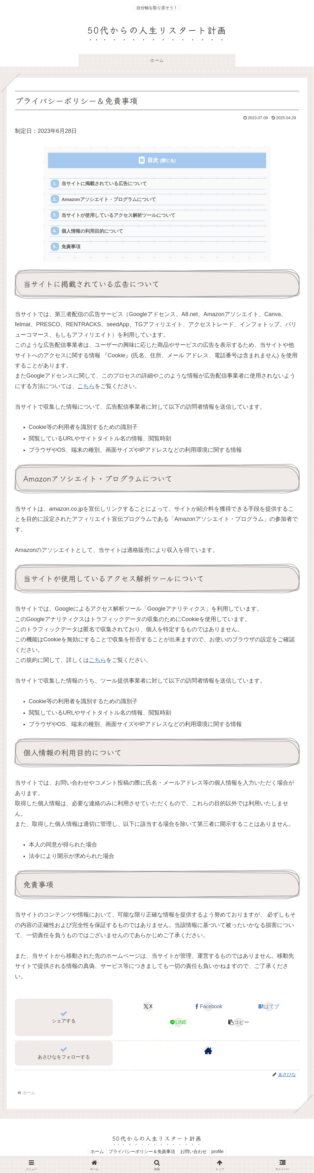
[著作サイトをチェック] (208, 1052)
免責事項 (71, 248)
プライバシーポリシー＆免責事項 (141, 1153)
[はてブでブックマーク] (268, 1008)
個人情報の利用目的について (92, 232)
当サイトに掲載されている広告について (104, 183)
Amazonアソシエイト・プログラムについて (109, 200)
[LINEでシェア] (178, 1024)
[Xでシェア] (147, 1008)
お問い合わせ (194, 1153)
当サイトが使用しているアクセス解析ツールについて (119, 216)
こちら (86, 388)
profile (220, 1153)
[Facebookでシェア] (208, 1008)
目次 (153, 160)
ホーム (94, 1153)
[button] (238, 1024)
